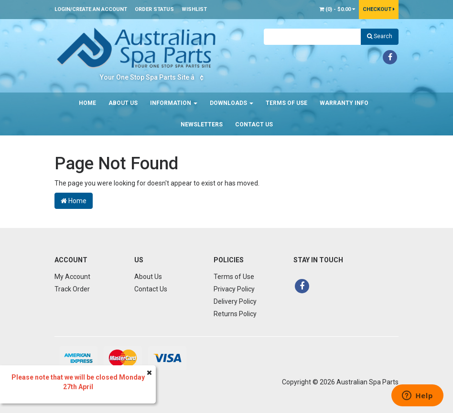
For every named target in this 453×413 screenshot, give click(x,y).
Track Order (72, 289)
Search (379, 36)
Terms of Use (286, 103)
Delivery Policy (235, 301)
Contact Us (254, 124)
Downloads (231, 103)
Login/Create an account (90, 9)
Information (173, 103)
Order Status (154, 9)
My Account (72, 276)
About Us (123, 103)
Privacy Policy (234, 289)
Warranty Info (344, 103)
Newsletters (202, 124)
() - (337, 9)
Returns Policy (235, 314)
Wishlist (194, 9)
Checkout (379, 9)
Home (87, 103)
